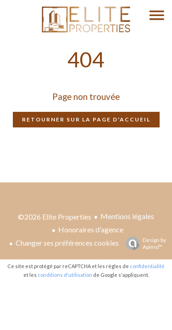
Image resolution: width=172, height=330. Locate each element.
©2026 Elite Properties (54, 216)
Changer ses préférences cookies (67, 242)
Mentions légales (127, 216)
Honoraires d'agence (90, 229)
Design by (143, 243)
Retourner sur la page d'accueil (86, 119)
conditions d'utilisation (65, 275)
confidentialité (147, 266)
